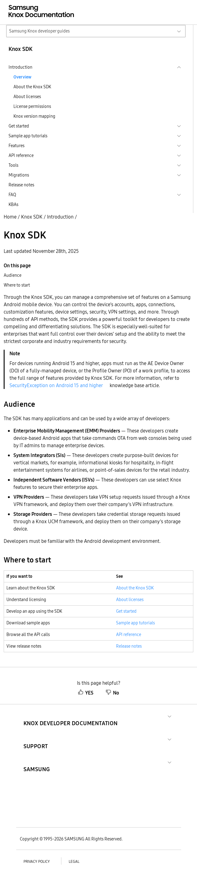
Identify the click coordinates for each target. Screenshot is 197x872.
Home (10, 216)
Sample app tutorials (135, 623)
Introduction (60, 216)
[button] (71, 715)
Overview (22, 77)
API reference (128, 634)
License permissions (32, 106)
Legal (74, 861)
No (112, 692)
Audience (12, 275)
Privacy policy (37, 861)
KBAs (13, 204)
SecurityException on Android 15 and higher (56, 385)
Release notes (21, 185)
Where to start (17, 285)
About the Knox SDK (32, 87)
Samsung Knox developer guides (39, 31)
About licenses (27, 96)
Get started (126, 611)
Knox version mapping (34, 116)
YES (85, 692)
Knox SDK (31, 216)
